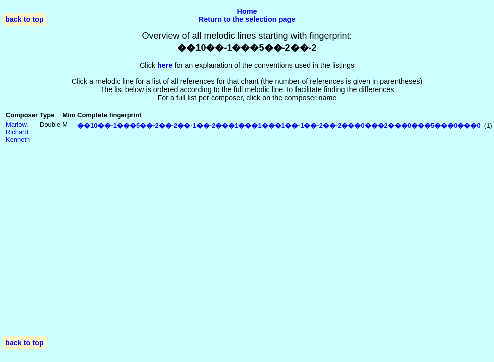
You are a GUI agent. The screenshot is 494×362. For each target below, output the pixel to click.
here (164, 65)
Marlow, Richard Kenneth (18, 132)
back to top (24, 19)
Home (247, 11)
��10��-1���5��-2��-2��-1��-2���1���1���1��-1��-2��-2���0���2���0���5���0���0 (279, 125)
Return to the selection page (247, 19)
